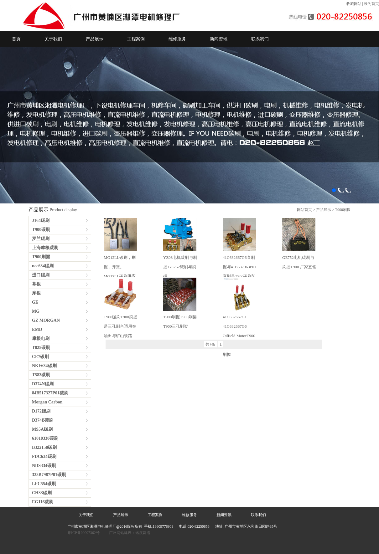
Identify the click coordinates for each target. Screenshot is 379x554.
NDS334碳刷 (44, 465)
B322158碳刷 (44, 447)
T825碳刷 (41, 347)
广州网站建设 (120, 533)
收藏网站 (353, 4)
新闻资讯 (218, 39)
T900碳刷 (41, 229)
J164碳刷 (40, 220)
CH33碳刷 (42, 492)
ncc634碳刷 (43, 266)
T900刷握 (342, 210)
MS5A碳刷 (42, 429)
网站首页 (304, 210)
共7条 (210, 344)
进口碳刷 (40, 275)
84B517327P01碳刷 (50, 393)
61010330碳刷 (45, 438)
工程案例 (136, 39)
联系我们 (260, 39)
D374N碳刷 (43, 384)
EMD (37, 329)
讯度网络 (142, 533)
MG (35, 311)
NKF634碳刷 (44, 365)
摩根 (36, 293)
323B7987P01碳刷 (49, 474)
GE (35, 302)
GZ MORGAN (46, 320)
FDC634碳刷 (44, 456)
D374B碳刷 (42, 420)
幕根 (36, 284)
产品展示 (94, 39)
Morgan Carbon (47, 402)
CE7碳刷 (40, 356)
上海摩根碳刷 (45, 247)
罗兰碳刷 (40, 238)
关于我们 (53, 39)
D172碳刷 (41, 411)
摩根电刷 (40, 338)
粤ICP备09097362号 (84, 533)
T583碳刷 (41, 374)
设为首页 (371, 4)
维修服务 (177, 39)
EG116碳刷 (42, 502)
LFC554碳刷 (44, 483)
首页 (16, 39)
